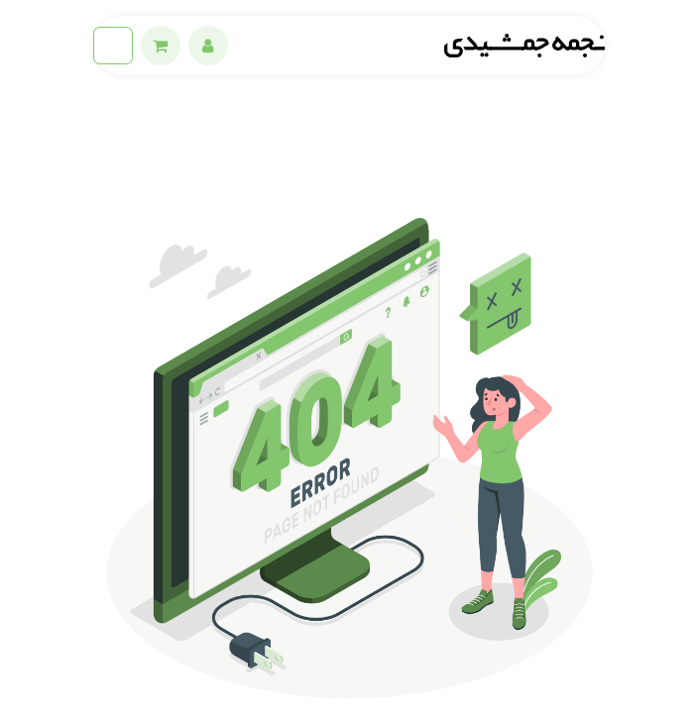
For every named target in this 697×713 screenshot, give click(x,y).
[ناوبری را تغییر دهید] (113, 45)
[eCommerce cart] (160, 45)
